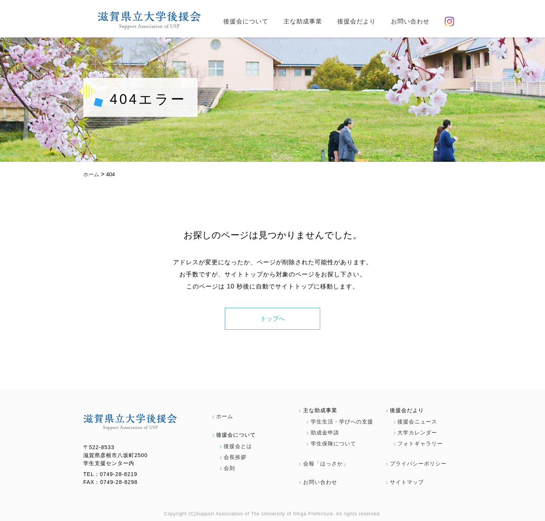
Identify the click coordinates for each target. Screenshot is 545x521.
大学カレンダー (416, 433)
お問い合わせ (410, 21)
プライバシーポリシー (416, 464)
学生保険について (331, 443)
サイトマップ (405, 482)
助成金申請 (323, 433)
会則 (227, 468)
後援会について (245, 21)
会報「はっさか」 (324, 464)
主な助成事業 (302, 21)
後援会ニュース (416, 422)
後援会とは (236, 446)
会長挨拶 (233, 457)
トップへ (272, 318)
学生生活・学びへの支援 (340, 422)
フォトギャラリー (418, 443)
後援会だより (356, 21)
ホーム (223, 416)
